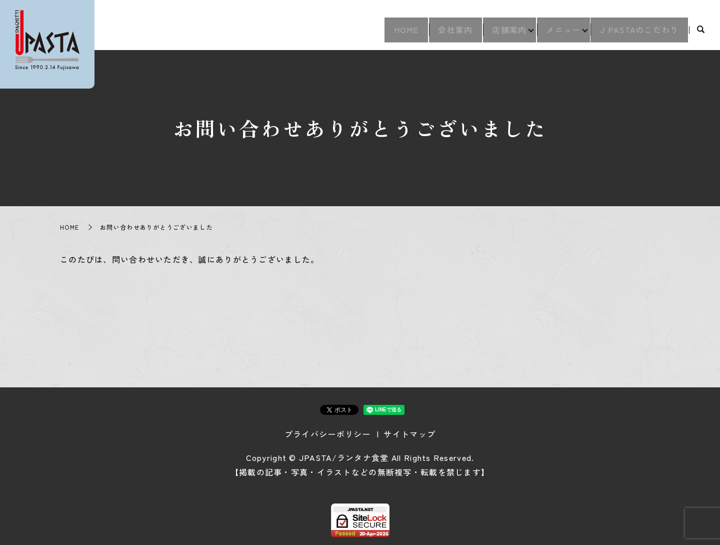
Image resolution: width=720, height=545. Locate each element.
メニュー (555, 33)
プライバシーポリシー (327, 434)
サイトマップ (410, 434)
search (701, 33)
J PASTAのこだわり (637, 33)
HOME (382, 33)
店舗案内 (496, 33)
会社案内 (437, 33)
